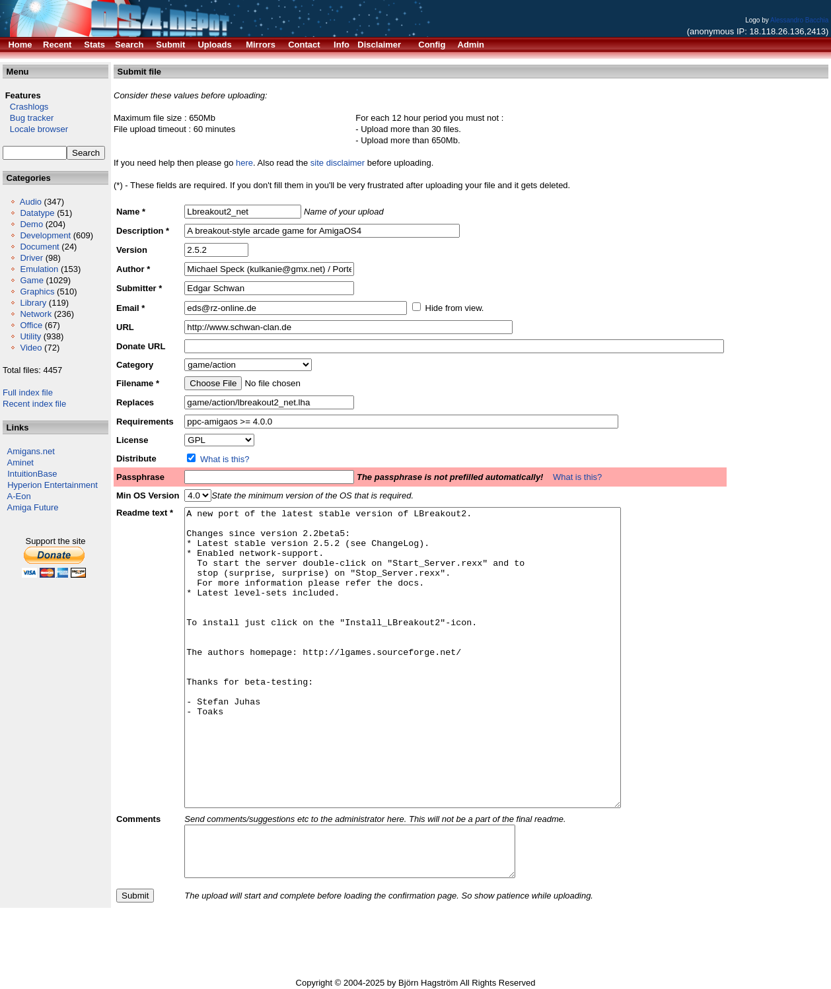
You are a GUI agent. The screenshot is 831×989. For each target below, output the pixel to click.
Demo (31, 224)
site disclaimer (337, 163)
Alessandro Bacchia (799, 20)
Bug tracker (28, 118)
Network (36, 314)
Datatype (37, 213)
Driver (31, 258)
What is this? (224, 459)
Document (39, 247)
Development (45, 235)
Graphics (37, 291)
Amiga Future (33, 507)
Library (33, 303)
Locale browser (35, 129)
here (244, 163)
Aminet (20, 462)
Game (31, 280)
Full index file (28, 392)
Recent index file (34, 404)
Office (31, 325)
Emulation (39, 269)
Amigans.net (31, 451)
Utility (30, 336)
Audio (31, 202)
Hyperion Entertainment (52, 485)
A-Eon (19, 496)
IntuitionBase (32, 474)
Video (31, 348)
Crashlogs (25, 107)
